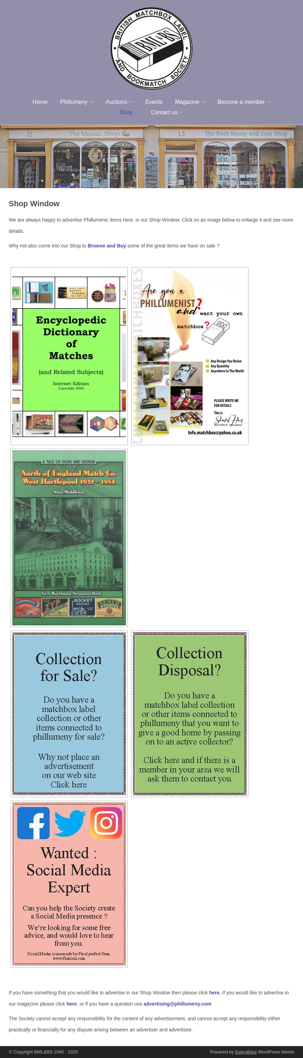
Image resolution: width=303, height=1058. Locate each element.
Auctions (116, 102)
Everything (245, 1052)
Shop (126, 112)
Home (40, 102)
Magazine (187, 102)
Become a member (241, 102)
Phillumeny (73, 102)
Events (153, 102)
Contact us (164, 112)
